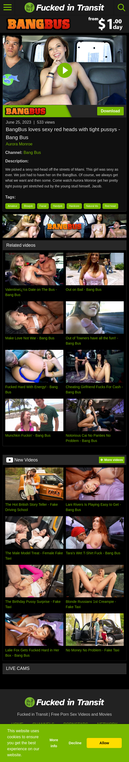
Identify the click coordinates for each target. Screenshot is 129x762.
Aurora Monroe (19, 144)
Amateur (12, 206)
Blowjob (28, 206)
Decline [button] (75, 743)
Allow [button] (104, 743)
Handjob (57, 206)
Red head (110, 206)
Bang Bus (32, 152)
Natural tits (92, 206)
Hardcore (74, 206)
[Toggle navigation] (7, 7)
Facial (43, 206)
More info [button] (54, 743)
